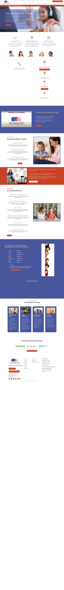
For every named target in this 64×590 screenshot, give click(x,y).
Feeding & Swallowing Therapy (46, 368)
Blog (25, 366)
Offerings (39, 3)
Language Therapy (45, 365)
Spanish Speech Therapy (45, 361)
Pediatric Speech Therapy (45, 360)
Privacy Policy (26, 368)
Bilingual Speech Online (35, 361)
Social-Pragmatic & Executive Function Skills (48, 366)
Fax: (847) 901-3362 (12, 376)
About (58, 3)
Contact (62, 3)
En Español (53, 3)
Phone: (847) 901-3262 (22, 0)
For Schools (43, 371)
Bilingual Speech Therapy (46, 363)
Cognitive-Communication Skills (46, 370)
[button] (16, 119)
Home (25, 360)
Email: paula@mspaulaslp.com (31, 0)
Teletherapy (34, 360)
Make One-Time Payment (39, 0)
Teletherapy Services (46, 3)
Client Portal (15, 0)
